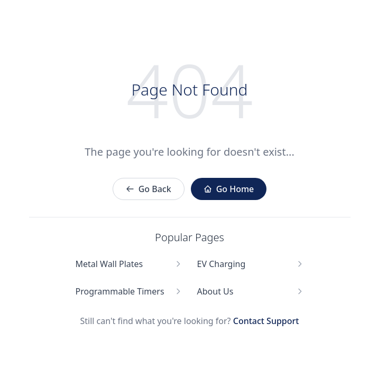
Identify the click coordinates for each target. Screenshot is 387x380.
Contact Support (266, 321)
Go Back (148, 189)
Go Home (229, 189)
